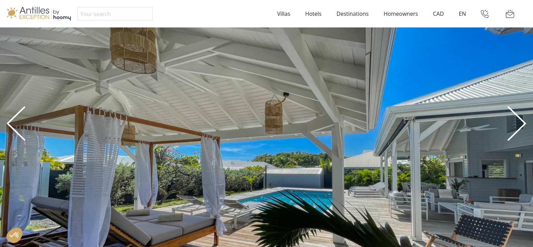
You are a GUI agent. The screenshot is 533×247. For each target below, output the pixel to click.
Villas (283, 13)
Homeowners (401, 13)
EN (462, 13)
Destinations (353, 13)
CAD (438, 13)
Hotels (313, 13)
